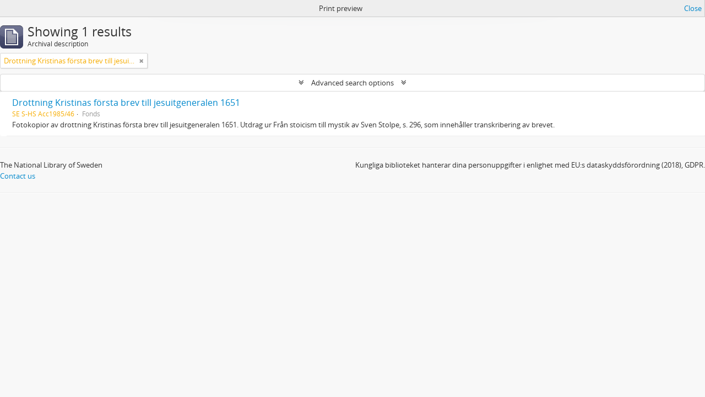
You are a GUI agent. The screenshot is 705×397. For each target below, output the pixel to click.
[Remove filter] (141, 60)
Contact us (17, 176)
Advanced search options (352, 83)
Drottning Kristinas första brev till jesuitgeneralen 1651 (126, 102)
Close (693, 8)
